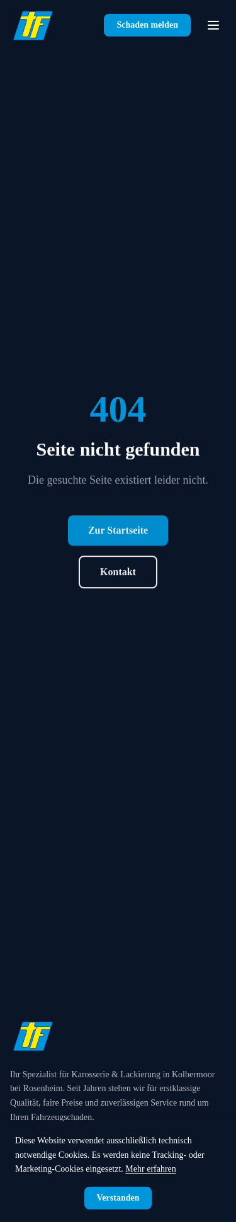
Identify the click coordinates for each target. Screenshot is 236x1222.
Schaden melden (147, 25)
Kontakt (118, 578)
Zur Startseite (118, 536)
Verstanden (118, 1197)
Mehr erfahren (150, 1169)
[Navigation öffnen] (213, 25)
